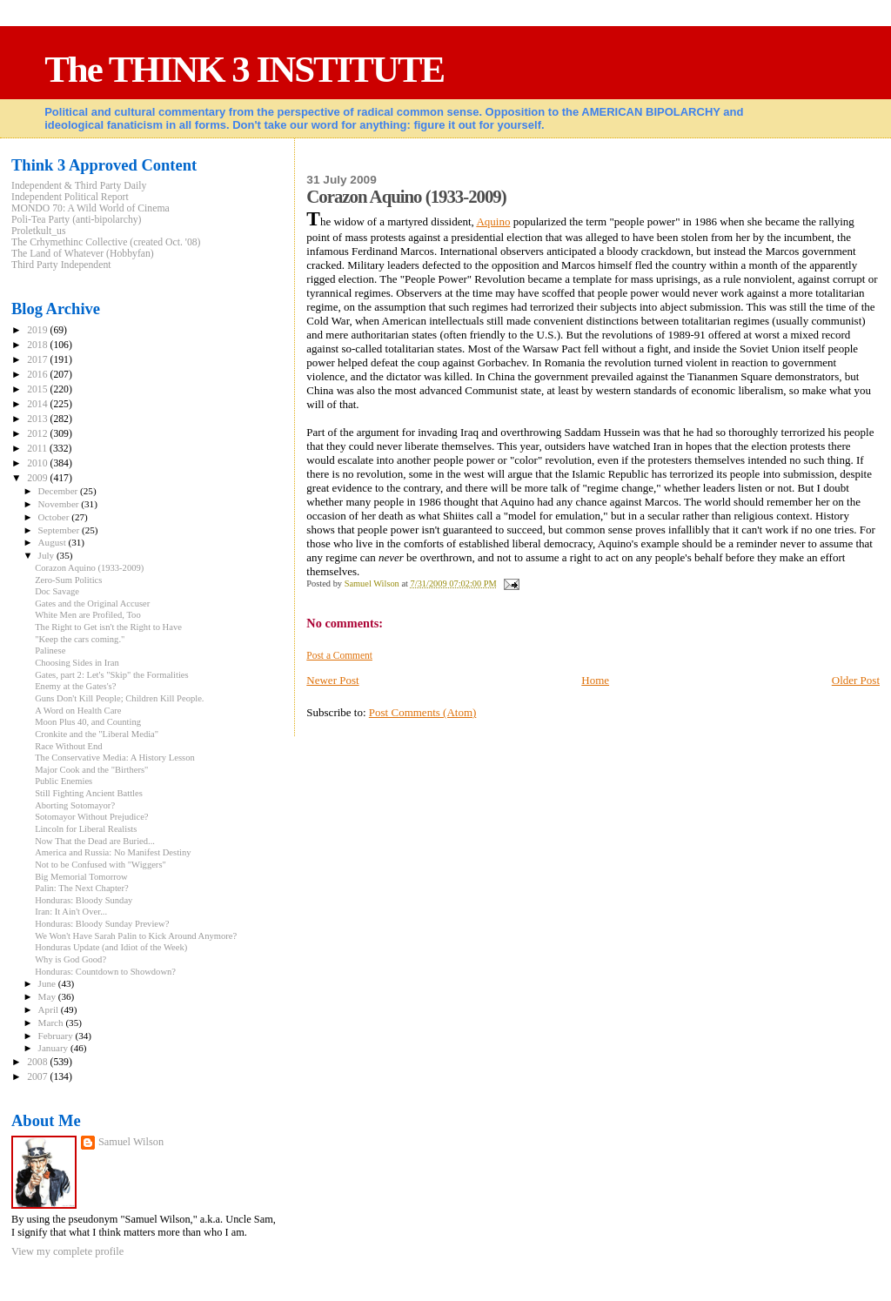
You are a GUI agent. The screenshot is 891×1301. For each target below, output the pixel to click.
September (60, 530)
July (47, 555)
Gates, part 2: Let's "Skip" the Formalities (112, 675)
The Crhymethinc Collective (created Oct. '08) (106, 242)
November (60, 504)
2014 (38, 404)
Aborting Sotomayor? (75, 805)
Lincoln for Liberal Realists (86, 829)
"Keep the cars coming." (79, 639)
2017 (38, 359)
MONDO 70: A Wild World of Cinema (90, 208)
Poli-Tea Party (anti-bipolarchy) (76, 219)
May (48, 996)
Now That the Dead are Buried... (95, 841)
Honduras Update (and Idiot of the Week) (111, 947)
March (52, 1022)
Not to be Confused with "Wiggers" (100, 864)
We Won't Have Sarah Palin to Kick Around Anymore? (136, 936)
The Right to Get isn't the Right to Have (108, 627)
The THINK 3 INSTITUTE (244, 69)
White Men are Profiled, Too (88, 615)
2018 (38, 345)
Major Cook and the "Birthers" (91, 770)
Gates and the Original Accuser (92, 603)
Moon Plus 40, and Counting (88, 722)
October (55, 517)
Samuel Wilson (131, 1142)
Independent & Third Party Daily (78, 185)
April (49, 1009)
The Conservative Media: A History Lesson (115, 757)
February (57, 1035)
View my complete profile (67, 1251)
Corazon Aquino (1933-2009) (89, 568)
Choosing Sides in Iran (77, 662)
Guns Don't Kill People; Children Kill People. (119, 698)
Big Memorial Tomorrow (81, 877)
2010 (38, 463)
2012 (38, 433)
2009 (38, 478)
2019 (38, 330)
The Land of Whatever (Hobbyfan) (82, 253)
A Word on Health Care (78, 710)
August (53, 542)
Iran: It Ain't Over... (71, 911)
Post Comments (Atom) (423, 712)
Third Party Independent (61, 265)
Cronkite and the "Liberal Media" (96, 734)
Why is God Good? (70, 959)
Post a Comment (339, 655)
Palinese (50, 650)
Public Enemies (63, 781)
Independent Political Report (70, 197)
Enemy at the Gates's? (75, 686)
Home (595, 680)
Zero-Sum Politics (68, 580)
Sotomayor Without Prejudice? (91, 817)
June (48, 983)
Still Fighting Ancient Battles (89, 793)
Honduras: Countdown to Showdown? (105, 971)
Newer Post (332, 680)
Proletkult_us (38, 231)
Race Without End (69, 746)
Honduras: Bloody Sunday (83, 900)
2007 (38, 1077)
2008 (38, 1062)
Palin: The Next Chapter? (82, 888)
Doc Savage (57, 591)
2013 (38, 419)
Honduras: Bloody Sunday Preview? (102, 924)
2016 (38, 374)
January (54, 1048)
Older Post (856, 680)
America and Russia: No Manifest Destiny (113, 852)
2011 (38, 448)
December (59, 491)
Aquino (493, 221)
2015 (38, 389)
